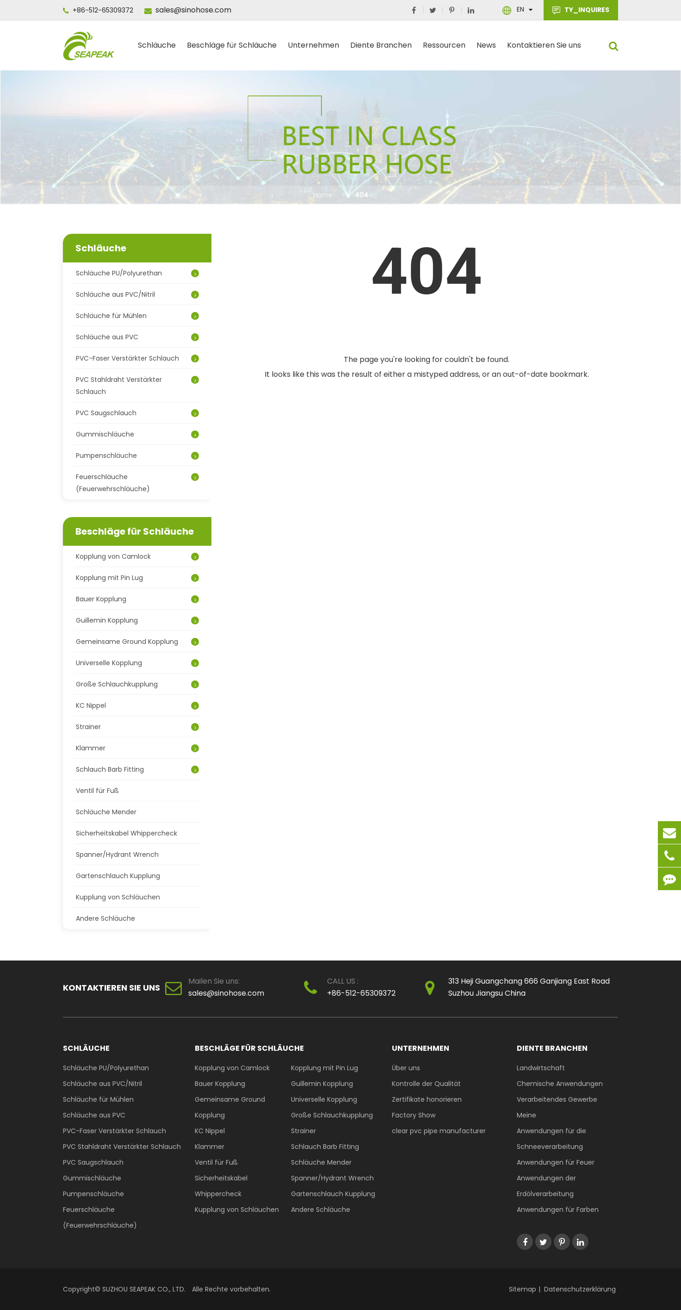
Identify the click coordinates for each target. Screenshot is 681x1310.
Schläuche (157, 49)
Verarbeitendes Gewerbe (557, 1099)
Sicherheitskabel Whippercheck (126, 833)
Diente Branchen (381, 49)
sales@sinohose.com (187, 10)
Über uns (406, 1068)
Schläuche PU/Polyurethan (137, 273)
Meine (526, 1115)
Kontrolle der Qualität (426, 1083)
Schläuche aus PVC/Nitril (137, 294)
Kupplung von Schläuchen (118, 897)
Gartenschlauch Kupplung (118, 875)
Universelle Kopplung (137, 662)
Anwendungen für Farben (558, 1209)
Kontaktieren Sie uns (544, 49)
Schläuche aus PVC (137, 337)
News (486, 49)
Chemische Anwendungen (560, 1083)
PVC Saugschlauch (137, 413)
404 (361, 195)
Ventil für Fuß (97, 790)
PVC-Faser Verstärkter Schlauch (137, 358)
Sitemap (522, 1289)
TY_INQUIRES (580, 10)
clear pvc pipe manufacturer (439, 1130)
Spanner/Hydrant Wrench (117, 854)
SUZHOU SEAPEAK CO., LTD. (143, 1289)
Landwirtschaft (541, 1068)
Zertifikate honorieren (427, 1099)
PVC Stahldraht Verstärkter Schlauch (137, 385)
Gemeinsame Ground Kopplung (137, 641)
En (520, 9)
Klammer (137, 748)
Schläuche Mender (106, 812)
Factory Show (413, 1115)
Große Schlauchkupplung (137, 684)
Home (323, 195)
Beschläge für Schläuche (232, 49)
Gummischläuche (137, 434)
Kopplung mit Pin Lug (137, 577)
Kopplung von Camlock (137, 556)
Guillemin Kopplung (137, 620)
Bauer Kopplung (137, 599)
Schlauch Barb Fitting (137, 769)
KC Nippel (137, 705)
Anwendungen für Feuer (555, 1162)
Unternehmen (313, 49)
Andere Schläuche (105, 918)
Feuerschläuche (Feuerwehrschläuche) (137, 482)
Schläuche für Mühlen (137, 315)
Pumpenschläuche (137, 455)
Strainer (137, 726)
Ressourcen (444, 49)
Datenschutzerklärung (580, 1289)
